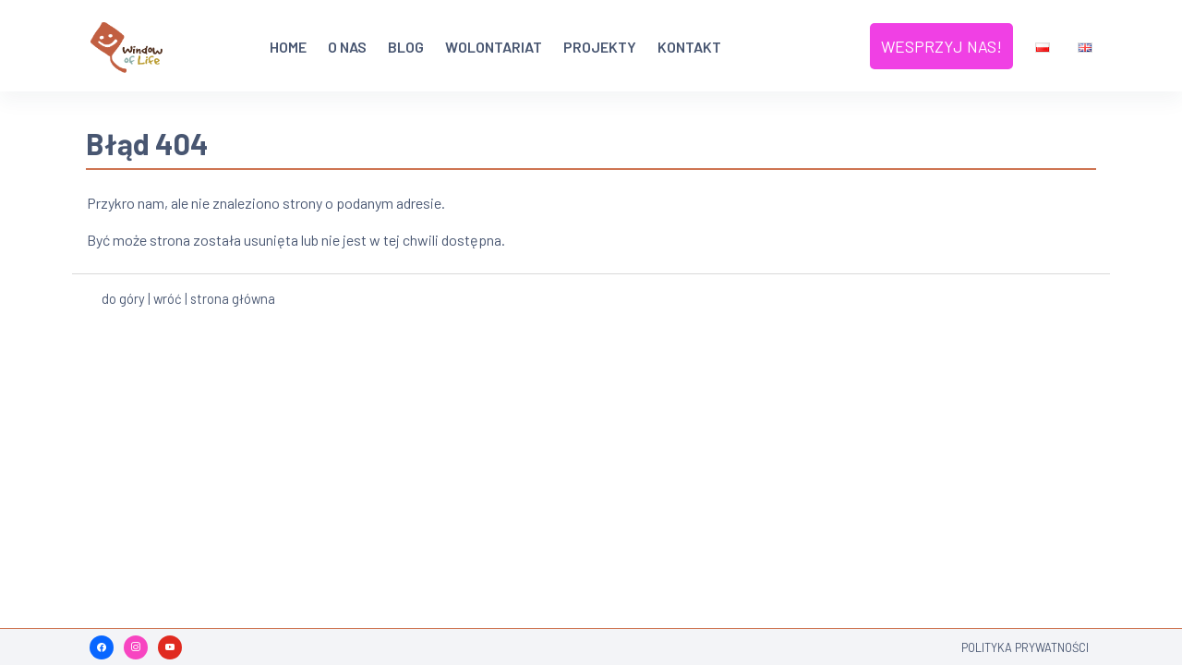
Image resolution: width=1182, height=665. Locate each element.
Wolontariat (493, 46)
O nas (347, 46)
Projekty (599, 46)
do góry (123, 295)
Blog (406, 46)
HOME (288, 46)
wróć (167, 295)
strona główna (232, 295)
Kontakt (689, 46)
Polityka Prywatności (1025, 647)
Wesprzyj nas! (941, 45)
